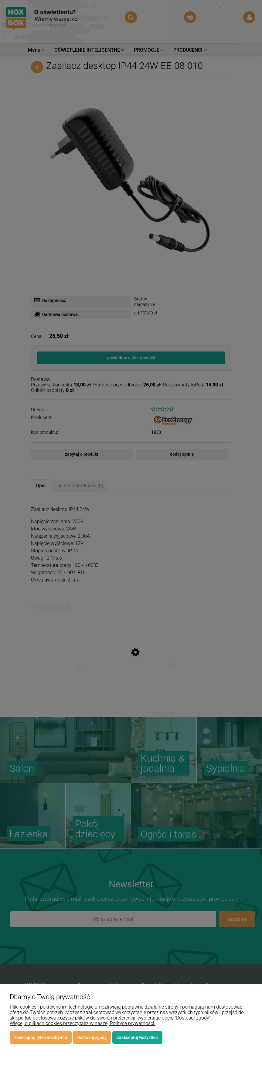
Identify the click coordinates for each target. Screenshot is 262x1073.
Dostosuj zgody (92, 1037)
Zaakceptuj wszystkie (137, 1037)
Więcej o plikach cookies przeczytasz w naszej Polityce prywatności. (82, 1023)
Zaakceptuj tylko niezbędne (40, 1037)
